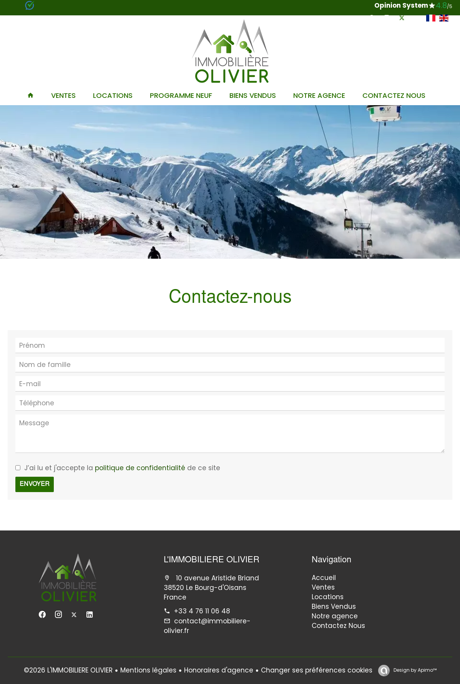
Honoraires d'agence (218, 670)
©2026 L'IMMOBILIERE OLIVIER (68, 670)
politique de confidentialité (140, 468)
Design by (414, 670)
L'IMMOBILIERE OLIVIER (211, 560)
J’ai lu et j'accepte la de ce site (122, 468)
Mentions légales (148, 670)
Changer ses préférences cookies (316, 670)
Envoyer (35, 484)
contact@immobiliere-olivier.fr (207, 625)
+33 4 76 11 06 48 (202, 611)
